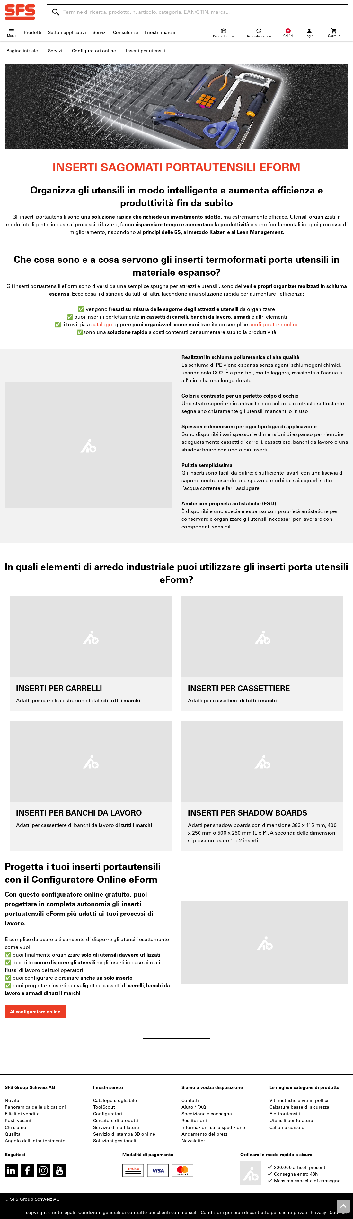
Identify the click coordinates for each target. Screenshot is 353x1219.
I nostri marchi (160, 32)
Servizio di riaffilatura (116, 1127)
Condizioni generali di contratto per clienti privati (254, 1212)
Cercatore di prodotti (115, 1120)
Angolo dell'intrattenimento (35, 1141)
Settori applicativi (67, 32)
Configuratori (107, 1114)
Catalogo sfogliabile (115, 1100)
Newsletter (193, 1141)
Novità (12, 1100)
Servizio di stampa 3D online (124, 1134)
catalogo (102, 325)
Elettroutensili (284, 1114)
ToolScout (104, 1107)
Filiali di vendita (22, 1114)
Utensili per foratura (291, 1120)
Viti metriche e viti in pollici (298, 1100)
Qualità (13, 1134)
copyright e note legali (50, 1212)
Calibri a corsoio (286, 1127)
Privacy (318, 1212)
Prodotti (32, 32)
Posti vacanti (19, 1120)
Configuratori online (94, 51)
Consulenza (125, 32)
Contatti (190, 1100)
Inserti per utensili (145, 51)
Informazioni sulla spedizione (213, 1127)
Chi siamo (15, 1127)
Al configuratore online (35, 1012)
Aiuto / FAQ (193, 1107)
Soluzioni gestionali (114, 1141)
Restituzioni (194, 1120)
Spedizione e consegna (206, 1114)
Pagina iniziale (22, 51)
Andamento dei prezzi (205, 1134)
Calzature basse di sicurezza (299, 1107)
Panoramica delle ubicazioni (35, 1107)
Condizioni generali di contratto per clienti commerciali (138, 1212)
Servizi (100, 32)
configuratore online (274, 325)
